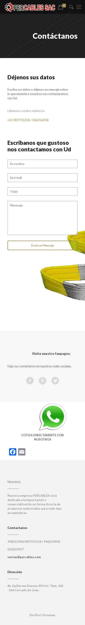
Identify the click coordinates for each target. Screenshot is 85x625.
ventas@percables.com (24, 557)
